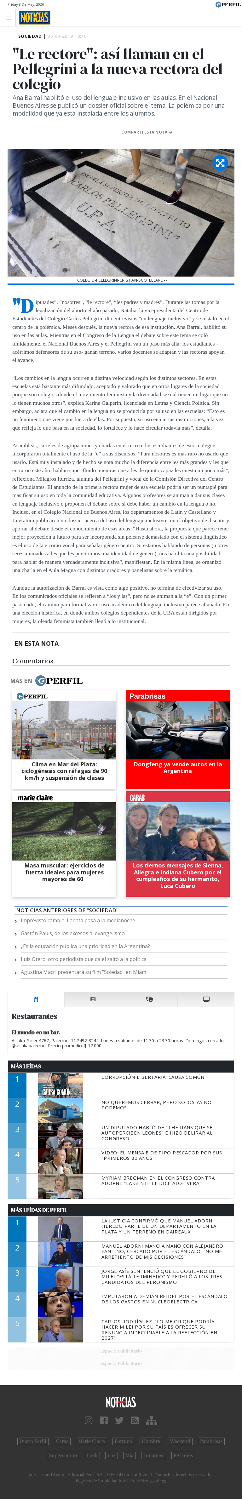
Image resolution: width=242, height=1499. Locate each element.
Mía (129, 1455)
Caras (62, 1441)
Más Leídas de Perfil (39, 1210)
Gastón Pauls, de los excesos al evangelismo (73, 933)
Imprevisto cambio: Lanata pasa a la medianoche (78, 920)
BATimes (183, 1455)
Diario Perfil (33, 1441)
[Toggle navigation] (10, 17)
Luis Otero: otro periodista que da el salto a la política (84, 959)
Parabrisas (211, 1441)
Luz (111, 1455)
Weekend (180, 1441)
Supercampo (63, 1455)
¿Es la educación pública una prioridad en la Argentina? (85, 946)
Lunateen (153, 1455)
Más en (46, 680)
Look (92, 1455)
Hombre (151, 1441)
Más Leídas (26, 1066)
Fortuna (123, 1441)
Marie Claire (91, 1441)
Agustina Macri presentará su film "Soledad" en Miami (84, 972)
